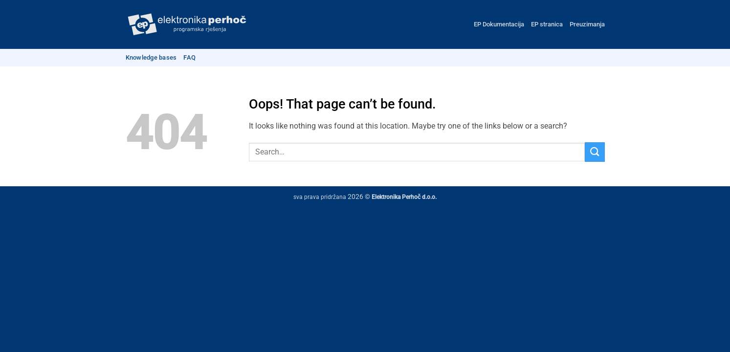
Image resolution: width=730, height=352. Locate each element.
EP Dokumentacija (499, 24)
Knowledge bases (151, 57)
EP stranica (547, 24)
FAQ (189, 57)
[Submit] (594, 151)
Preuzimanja (587, 24)
